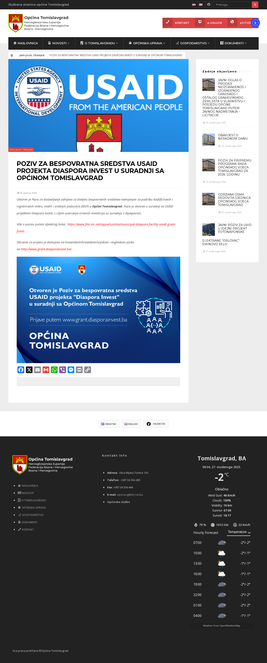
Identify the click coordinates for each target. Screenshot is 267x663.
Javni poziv (25, 55)
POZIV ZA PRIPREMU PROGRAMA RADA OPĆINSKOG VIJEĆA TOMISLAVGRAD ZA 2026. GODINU (234, 167)
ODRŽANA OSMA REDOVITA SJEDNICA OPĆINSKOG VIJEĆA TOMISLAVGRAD (234, 200)
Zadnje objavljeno (219, 71)
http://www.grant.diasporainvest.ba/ (46, 249)
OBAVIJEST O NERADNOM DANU (233, 137)
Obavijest (38, 55)
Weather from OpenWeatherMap (221, 625)
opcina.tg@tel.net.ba (130, 494)
